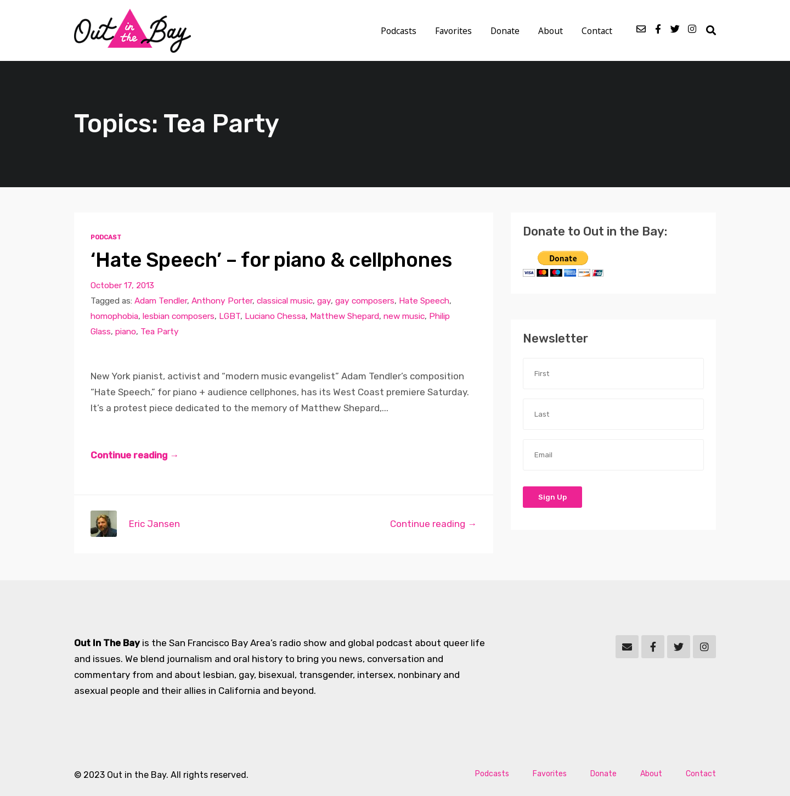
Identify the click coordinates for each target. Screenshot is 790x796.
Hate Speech (424, 301)
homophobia (114, 316)
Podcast (106, 237)
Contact (597, 31)
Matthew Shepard (344, 316)
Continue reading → (135, 455)
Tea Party (159, 332)
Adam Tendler (160, 301)
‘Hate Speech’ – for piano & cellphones (271, 260)
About (550, 31)
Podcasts (398, 31)
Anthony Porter (221, 301)
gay (324, 301)
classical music (285, 301)
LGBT (229, 316)
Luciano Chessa (275, 316)
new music (404, 316)
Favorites (453, 31)
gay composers (364, 301)
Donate (505, 31)
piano (125, 332)
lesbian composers (179, 316)
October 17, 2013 (122, 285)
